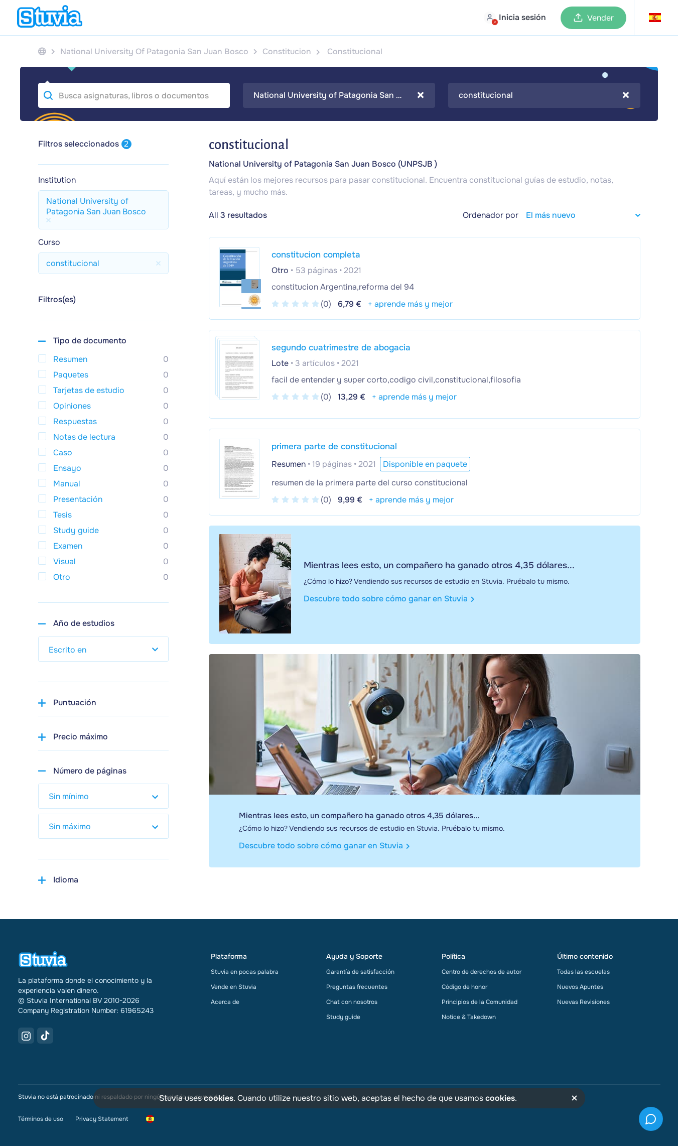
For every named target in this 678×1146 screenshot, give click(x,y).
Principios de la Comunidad (479, 1002)
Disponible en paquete (425, 464)
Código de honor (464, 987)
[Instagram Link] (26, 1036)
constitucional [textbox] (544, 95)
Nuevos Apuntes (580, 987)
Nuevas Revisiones (583, 1002)
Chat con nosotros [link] (351, 1002)
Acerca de (225, 1002)
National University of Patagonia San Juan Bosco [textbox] (339, 95)
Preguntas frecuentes (356, 987)
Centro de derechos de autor (481, 972)
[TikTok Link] (45, 1036)
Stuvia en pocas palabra (245, 972)
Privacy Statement (101, 1119)
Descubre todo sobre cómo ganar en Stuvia (389, 598)
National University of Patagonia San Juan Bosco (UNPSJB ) (323, 164)
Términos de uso (40, 1119)
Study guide (343, 1017)
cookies (218, 1098)
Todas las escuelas (583, 972)
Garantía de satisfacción (360, 972)
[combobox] (339, 95)
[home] (49, 17)
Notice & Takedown (469, 1017)
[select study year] (103, 649)
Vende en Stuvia (233, 987)
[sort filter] (579, 215)
